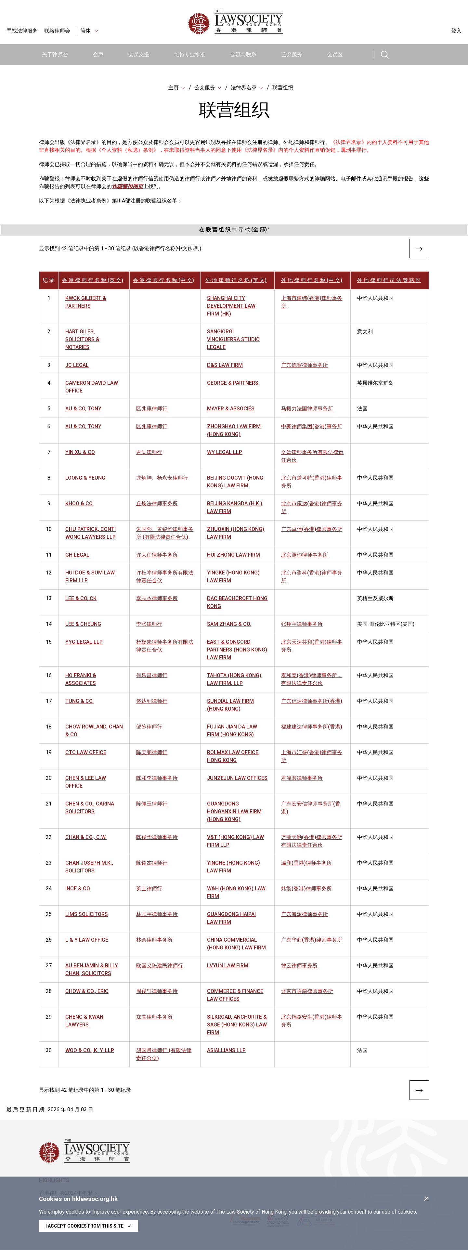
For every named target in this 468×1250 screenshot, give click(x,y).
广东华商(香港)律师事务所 (311, 940)
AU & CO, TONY (83, 409)
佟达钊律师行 (151, 702)
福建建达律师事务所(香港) (311, 727)
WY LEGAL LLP (224, 453)
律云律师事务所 (299, 966)
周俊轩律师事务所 (157, 992)
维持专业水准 (189, 54)
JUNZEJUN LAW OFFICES (237, 779)
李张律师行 (149, 625)
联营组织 (282, 87)
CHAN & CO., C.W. (86, 838)
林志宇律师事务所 (157, 915)
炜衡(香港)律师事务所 (306, 889)
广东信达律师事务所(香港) (311, 702)
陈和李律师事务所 (157, 779)
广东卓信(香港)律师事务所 (311, 530)
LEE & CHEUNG (83, 625)
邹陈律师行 (149, 727)
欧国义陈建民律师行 (159, 966)
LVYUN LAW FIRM (227, 966)
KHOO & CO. (79, 504)
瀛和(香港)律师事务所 (306, 863)
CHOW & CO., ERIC (87, 992)
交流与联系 (243, 54)
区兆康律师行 (151, 409)
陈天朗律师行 (151, 753)
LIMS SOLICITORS (86, 915)
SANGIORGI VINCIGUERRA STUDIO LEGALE (233, 340)
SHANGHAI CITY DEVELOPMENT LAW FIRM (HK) (231, 306)
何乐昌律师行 (151, 676)
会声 (98, 54)
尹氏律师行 (149, 453)
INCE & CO (77, 889)
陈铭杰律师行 (151, 863)
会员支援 (138, 54)
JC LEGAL (77, 366)
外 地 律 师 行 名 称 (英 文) (235, 281)
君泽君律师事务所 (302, 779)
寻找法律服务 (22, 31)
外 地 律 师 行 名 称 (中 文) (311, 281)
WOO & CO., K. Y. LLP (89, 1051)
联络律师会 (57, 31)
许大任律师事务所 (157, 555)
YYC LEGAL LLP (84, 642)
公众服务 (291, 54)
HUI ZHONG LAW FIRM (233, 555)
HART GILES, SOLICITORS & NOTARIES (82, 340)
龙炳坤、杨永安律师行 (162, 478)
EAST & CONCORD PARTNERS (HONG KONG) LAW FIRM (237, 650)
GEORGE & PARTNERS (232, 383)
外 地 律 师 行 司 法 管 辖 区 (389, 281)
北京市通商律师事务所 (307, 992)
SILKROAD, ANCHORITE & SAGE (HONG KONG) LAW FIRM (237, 1025)
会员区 (335, 54)
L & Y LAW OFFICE (86, 940)
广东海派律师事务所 (304, 915)
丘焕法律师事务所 (157, 504)
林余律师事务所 (154, 940)
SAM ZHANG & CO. (229, 625)
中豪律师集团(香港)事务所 (311, 427)
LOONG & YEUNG (85, 478)
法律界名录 (244, 87)
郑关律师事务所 (154, 1017)
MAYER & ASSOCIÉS (230, 409)
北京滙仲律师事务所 (304, 555)
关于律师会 (55, 54)
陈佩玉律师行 (151, 804)
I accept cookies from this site (89, 1226)
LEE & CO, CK (81, 599)
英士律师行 (149, 889)
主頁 (173, 87)
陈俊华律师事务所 (157, 838)
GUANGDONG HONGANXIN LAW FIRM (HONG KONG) (234, 812)
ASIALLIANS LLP (226, 1051)
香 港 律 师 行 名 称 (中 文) (163, 281)
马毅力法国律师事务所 (307, 409)
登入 (456, 31)
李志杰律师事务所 (157, 599)
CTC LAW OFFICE (85, 753)
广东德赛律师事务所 (304, 366)
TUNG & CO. (79, 702)
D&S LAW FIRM (225, 366)
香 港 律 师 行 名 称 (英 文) (92, 281)
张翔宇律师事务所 (302, 625)
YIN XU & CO (80, 453)
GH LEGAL (77, 555)
